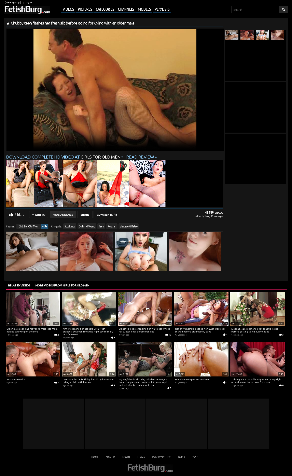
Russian (112, 226)
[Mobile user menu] (111, 9)
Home (94, 457)
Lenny (208, 216)
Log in (29, 2)
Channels (126, 9)
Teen (101, 226)
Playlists (162, 9)
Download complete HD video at (63, 156)
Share (85, 214)
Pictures (85, 9)
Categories (105, 9)
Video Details (63, 214)
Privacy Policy (161, 457)
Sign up (110, 457)
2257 (194, 457)
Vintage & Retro (128, 226)
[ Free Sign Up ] (13, 2)
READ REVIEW (140, 156)
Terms (141, 457)
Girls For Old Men (28, 226)
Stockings (70, 226)
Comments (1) (107, 214)
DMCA (181, 457)
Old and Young (87, 226)
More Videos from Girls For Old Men (62, 285)
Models (144, 9)
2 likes (19, 214)
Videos (68, 9)
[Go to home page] (27, 10)
